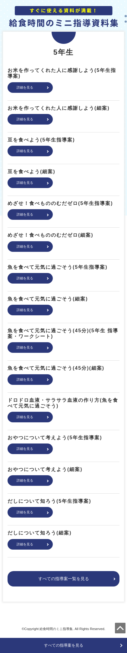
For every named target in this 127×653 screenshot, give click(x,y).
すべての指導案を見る (63, 645)
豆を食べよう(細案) (32, 171)
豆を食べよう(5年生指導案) (41, 139)
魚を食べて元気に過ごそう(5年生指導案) (58, 267)
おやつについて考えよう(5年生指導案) (55, 437)
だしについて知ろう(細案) (40, 532)
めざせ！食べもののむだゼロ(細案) (51, 235)
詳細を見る (25, 87)
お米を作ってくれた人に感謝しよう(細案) (59, 108)
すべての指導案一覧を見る (63, 578)
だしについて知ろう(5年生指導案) (49, 501)
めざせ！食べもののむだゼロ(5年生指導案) (60, 203)
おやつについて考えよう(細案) (45, 469)
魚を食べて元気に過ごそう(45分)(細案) (56, 368)
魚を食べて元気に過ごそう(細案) (48, 298)
